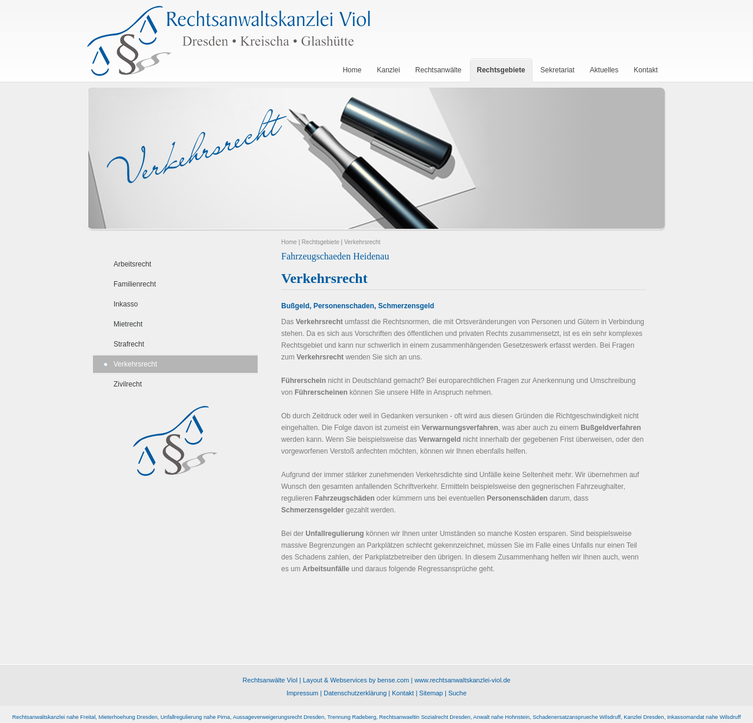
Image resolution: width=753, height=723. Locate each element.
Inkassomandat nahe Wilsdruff (704, 717)
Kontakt (403, 693)
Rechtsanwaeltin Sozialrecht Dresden (425, 717)
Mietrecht (128, 324)
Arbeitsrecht (132, 264)
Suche (457, 693)
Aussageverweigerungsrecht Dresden (279, 717)
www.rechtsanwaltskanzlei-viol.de (462, 680)
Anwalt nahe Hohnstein (501, 717)
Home (289, 242)
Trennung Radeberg (351, 717)
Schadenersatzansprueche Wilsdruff (576, 717)
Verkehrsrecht (135, 364)
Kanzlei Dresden (644, 717)
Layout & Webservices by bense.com (356, 680)
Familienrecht (135, 284)
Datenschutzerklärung (355, 693)
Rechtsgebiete (320, 242)
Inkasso (126, 304)
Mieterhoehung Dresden (127, 717)
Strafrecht (129, 344)
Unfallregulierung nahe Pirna (195, 717)
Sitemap (431, 693)
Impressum (302, 693)
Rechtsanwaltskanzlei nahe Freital (54, 717)
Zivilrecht (128, 384)
